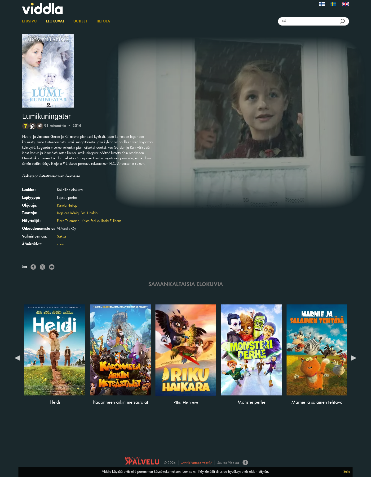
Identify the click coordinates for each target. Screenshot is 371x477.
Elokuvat (55, 21)
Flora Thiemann (68, 221)
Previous (17, 358)
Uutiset (80, 21)
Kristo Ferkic (90, 221)
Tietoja (103, 21)
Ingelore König (68, 213)
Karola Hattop (67, 206)
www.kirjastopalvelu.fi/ (196, 463)
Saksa (61, 236)
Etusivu (29, 21)
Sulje (346, 472)
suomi (61, 244)
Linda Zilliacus (111, 221)
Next (353, 358)
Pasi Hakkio (88, 213)
